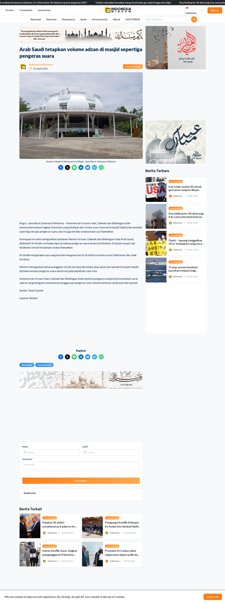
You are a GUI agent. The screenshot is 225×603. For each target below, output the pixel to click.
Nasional (36, 19)
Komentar (27, 459)
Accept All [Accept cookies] (213, 596)
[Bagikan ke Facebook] (60, 167)
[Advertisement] (81, 196)
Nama (25, 446)
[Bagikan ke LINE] (74, 167)
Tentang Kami (25, 10)
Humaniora (68, 19)
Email (85, 446)
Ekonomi (51, 19)
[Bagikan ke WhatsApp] (101, 167)
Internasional (99, 19)
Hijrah (116, 19)
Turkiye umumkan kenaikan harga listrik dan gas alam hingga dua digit (138, 2)
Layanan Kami (44, 10)
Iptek (83, 19)
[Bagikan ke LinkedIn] (80, 167)
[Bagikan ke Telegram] (94, 167)
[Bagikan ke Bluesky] (87, 167)
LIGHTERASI (133, 19)
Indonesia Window (41, 64)
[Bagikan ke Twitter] (67, 167)
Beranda (10, 10)
